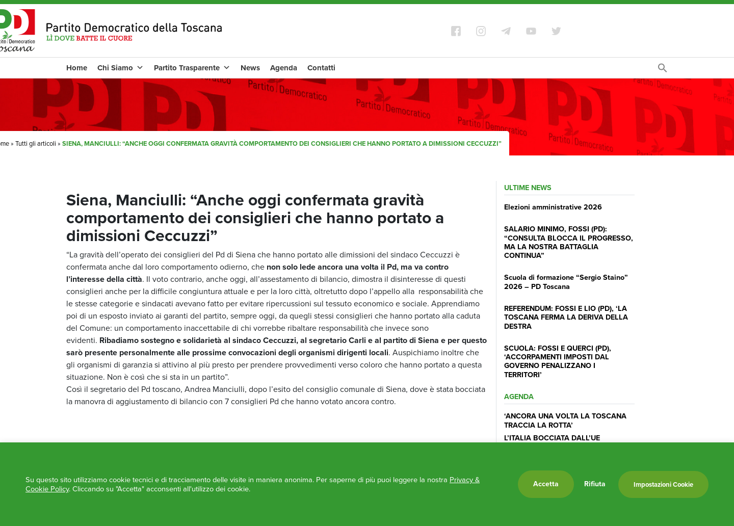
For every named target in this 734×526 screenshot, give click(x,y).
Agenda (283, 67)
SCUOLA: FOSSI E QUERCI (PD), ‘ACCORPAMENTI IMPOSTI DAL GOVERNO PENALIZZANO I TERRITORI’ (557, 361)
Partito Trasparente (192, 67)
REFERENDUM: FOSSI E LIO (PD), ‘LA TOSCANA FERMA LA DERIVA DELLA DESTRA (566, 317)
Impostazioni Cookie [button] (663, 484)
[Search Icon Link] (663, 70)
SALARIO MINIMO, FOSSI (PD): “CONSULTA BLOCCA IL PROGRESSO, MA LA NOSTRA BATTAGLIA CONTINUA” (568, 242)
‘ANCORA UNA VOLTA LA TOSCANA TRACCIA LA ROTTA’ (565, 420)
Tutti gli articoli (35, 143)
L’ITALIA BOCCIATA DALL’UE (552, 437)
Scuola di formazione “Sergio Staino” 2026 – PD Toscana (566, 282)
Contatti (321, 67)
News (250, 67)
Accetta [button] (546, 484)
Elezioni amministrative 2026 (553, 207)
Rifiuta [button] (595, 484)
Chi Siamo (120, 67)
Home (76, 67)
